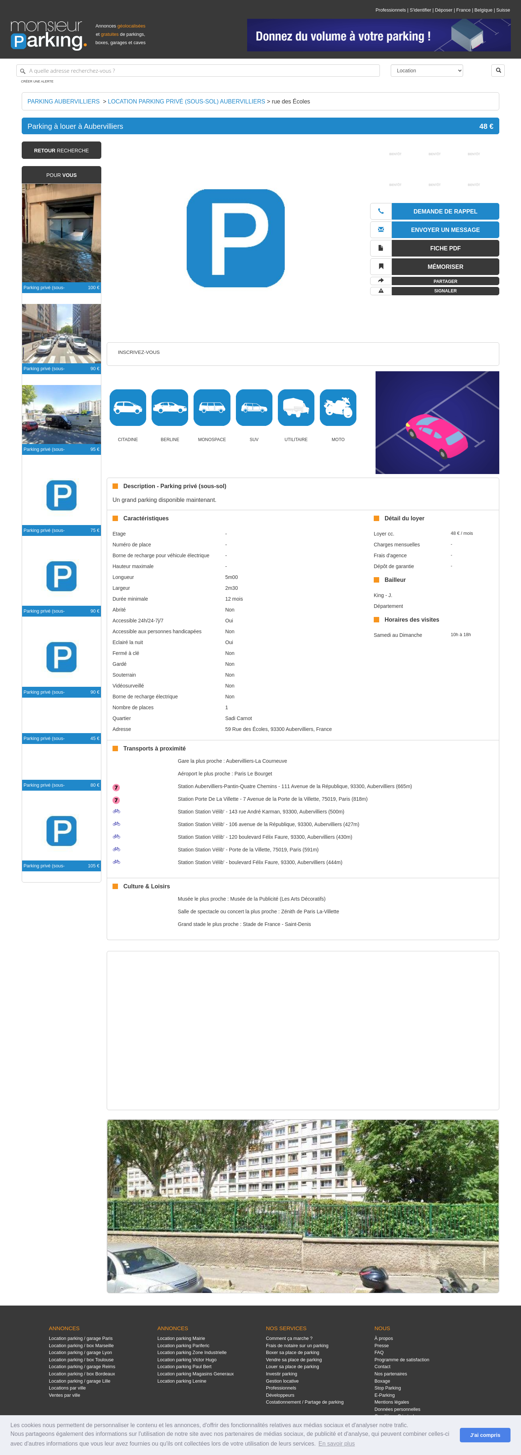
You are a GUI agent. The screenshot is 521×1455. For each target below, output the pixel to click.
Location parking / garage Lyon (80, 1352)
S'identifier (420, 10)
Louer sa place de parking (292, 1366)
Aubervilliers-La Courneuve (256, 761)
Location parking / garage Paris (81, 1338)
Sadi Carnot (238, 718)
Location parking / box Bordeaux (82, 1373)
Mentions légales (391, 1402)
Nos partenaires (390, 1373)
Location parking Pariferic (183, 1345)
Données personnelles (397, 1409)
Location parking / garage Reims (82, 1366)
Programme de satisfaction (401, 1359)
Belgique (483, 10)
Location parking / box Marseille (81, 1345)
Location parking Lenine (181, 1381)
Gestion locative (282, 1381)
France (463, 10)
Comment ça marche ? (289, 1338)
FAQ (379, 1352)
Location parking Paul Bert (184, 1366)
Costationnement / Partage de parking (305, 1402)
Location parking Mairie (181, 1338)
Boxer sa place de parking (292, 1352)
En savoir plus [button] (336, 1444)
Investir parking (281, 1373)
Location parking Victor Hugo (187, 1359)
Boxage (382, 1381)
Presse (381, 1345)
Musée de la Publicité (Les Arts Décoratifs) (278, 899)
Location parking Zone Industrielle (191, 1352)
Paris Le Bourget (253, 774)
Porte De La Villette (208, 799)
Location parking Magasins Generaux (195, 1373)
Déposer (443, 10)
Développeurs (280, 1395)
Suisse (503, 10)
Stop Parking (387, 1388)
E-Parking (384, 1395)
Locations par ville (67, 1388)
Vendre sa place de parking (294, 1359)
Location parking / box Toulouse (81, 1359)
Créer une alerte (37, 81)
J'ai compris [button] (485, 1435)
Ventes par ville (64, 1395)
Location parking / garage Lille (79, 1381)
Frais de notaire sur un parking (297, 1345)
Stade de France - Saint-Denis (277, 924)
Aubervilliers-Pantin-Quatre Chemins (227, 786)
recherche (61, 150)
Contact (382, 1366)
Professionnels (391, 10)
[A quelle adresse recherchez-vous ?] (198, 70)
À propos (383, 1338)
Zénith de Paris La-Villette (310, 911)
